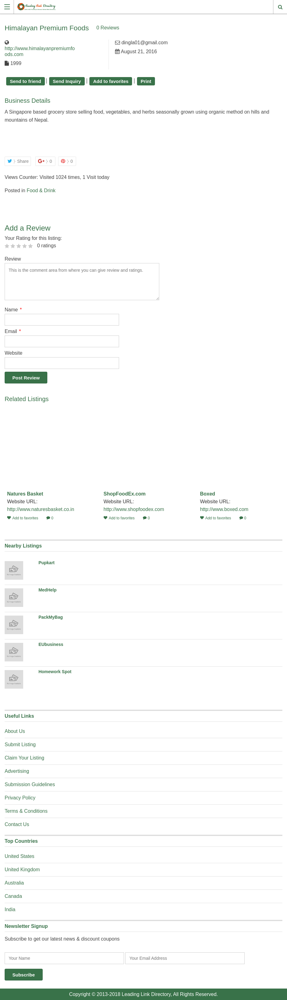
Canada (13, 895)
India (10, 909)
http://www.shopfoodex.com (134, 509)
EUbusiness (50, 644)
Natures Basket (25, 493)
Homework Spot (54, 671)
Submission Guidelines (30, 784)
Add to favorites (110, 81)
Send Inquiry (67, 81)
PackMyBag (50, 616)
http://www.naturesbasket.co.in (40, 509)
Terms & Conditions (26, 810)
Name (13, 309)
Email (13, 331)
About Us (15, 731)
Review (13, 258)
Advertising (17, 770)
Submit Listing (20, 744)
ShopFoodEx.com (125, 493)
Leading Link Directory (146, 994)
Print (146, 81)
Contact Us (17, 824)
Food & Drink (41, 190)
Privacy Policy (20, 797)
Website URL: (23, 501)
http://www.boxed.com (224, 509)
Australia (14, 882)
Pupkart (46, 562)
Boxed (207, 493)
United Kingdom (22, 869)
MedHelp (47, 589)
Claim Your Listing (24, 757)
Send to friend (25, 81)
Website (14, 352)
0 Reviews (135, 27)
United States (19, 856)
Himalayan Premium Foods (61, 27)
